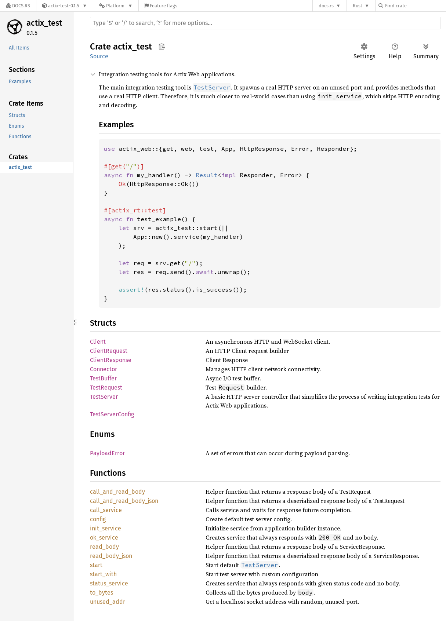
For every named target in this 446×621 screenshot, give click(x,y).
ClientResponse (110, 360)
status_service (109, 583)
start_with (103, 574)
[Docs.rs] (18, 5)
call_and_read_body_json (124, 500)
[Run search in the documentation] (265, 23)
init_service (105, 528)
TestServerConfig (112, 414)
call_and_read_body (117, 491)
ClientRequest (108, 350)
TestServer (104, 396)
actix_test (44, 23)
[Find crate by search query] (415, 5)
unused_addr (107, 601)
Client (98, 341)
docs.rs (326, 5)
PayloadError (107, 453)
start (96, 565)
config (98, 519)
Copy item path (162, 46)
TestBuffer (103, 378)
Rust (357, 5)
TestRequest (106, 387)
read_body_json (111, 555)
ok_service (104, 537)
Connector (103, 369)
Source (99, 56)
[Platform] (115, 5)
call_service (106, 510)
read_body (104, 546)
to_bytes (101, 592)
